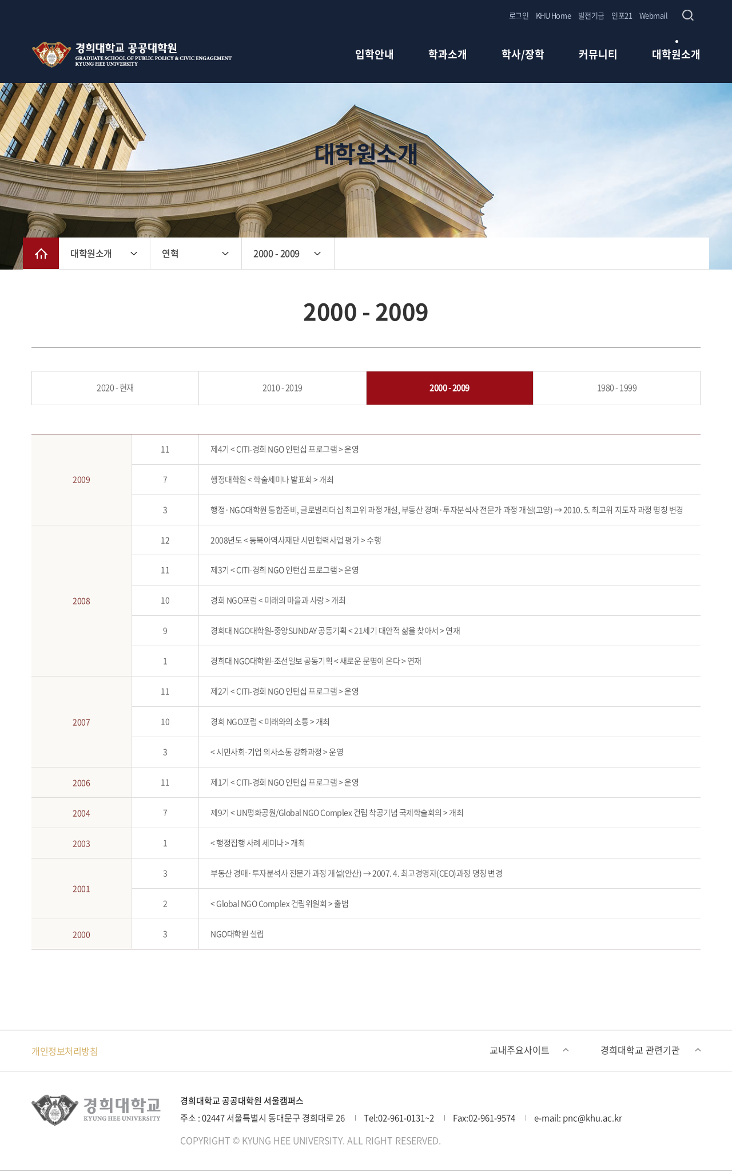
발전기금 (591, 15)
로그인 (519, 15)
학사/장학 (523, 55)
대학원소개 (676, 55)
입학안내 (374, 55)
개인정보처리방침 (64, 1051)
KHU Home (553, 15)
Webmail (653, 15)
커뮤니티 (598, 55)
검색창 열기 (688, 15)
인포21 (621, 15)
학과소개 (447, 55)
